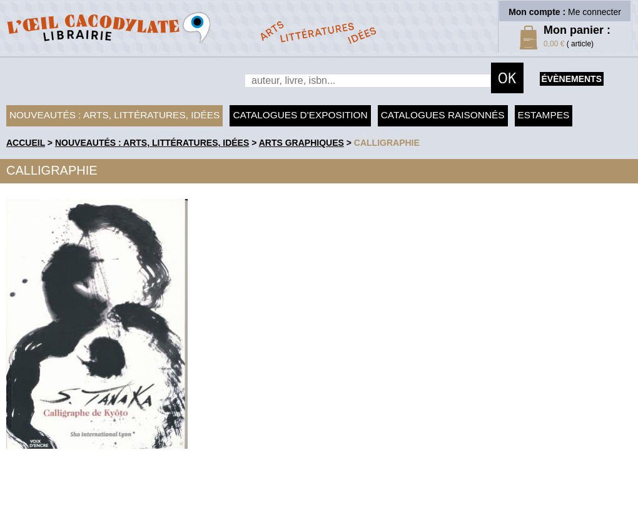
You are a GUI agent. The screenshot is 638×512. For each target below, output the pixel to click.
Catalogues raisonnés (443, 115)
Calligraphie (387, 143)
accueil (25, 143)
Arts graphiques (301, 143)
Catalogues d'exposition (300, 115)
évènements (572, 79)
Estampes (544, 115)
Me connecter (594, 12)
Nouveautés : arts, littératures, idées (114, 115)
